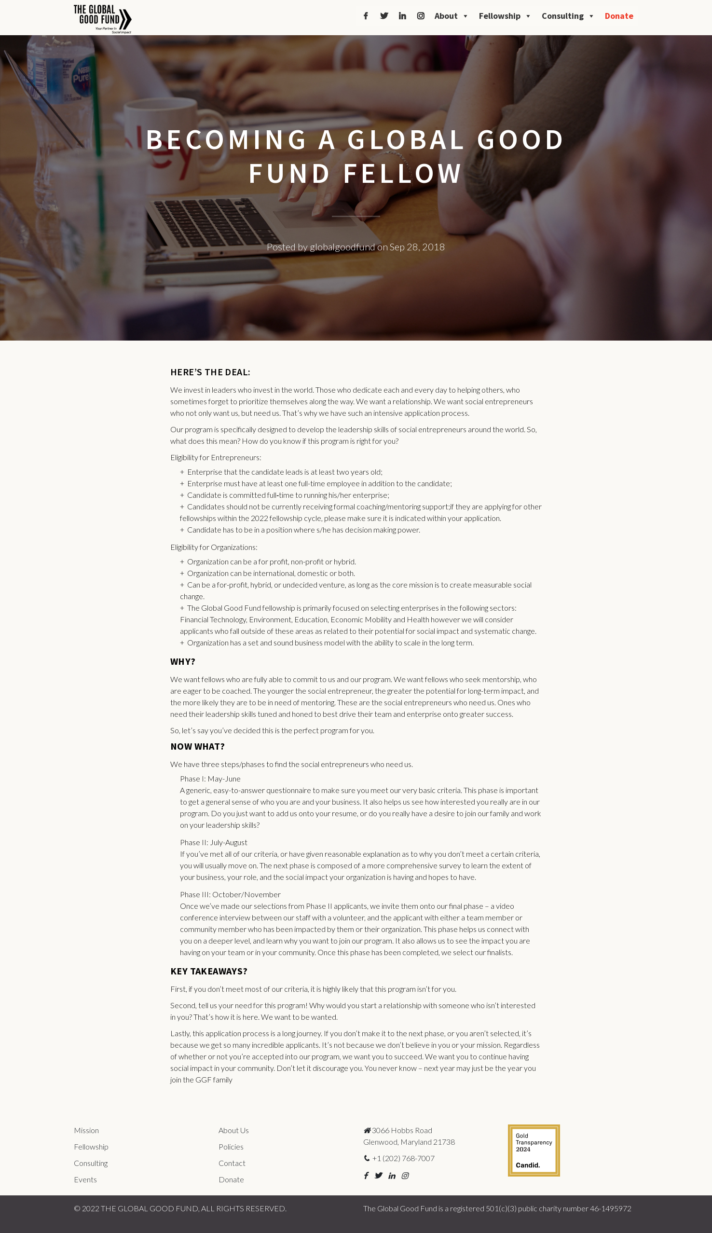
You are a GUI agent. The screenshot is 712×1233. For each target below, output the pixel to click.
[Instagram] (420, 16)
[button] (365, 1175)
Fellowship (505, 16)
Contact (232, 1162)
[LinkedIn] (402, 16)
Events (85, 1179)
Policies (231, 1146)
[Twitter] (384, 16)
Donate (619, 15)
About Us (234, 1130)
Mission (86, 1130)
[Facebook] (365, 16)
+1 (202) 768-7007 (399, 1158)
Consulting (568, 16)
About (452, 16)
